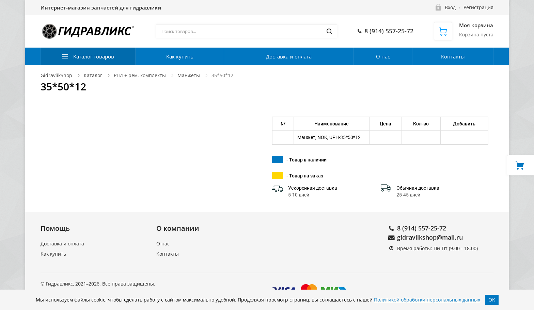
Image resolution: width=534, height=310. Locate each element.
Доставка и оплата (289, 56)
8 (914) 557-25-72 (421, 228)
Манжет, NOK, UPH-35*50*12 (329, 137)
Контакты (453, 56)
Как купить (179, 56)
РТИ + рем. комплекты (140, 75)
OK (491, 299)
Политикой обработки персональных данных (427, 299)
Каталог (93, 75)
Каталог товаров (93, 56)
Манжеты (188, 75)
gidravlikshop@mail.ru (430, 237)
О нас (383, 56)
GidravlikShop (56, 75)
